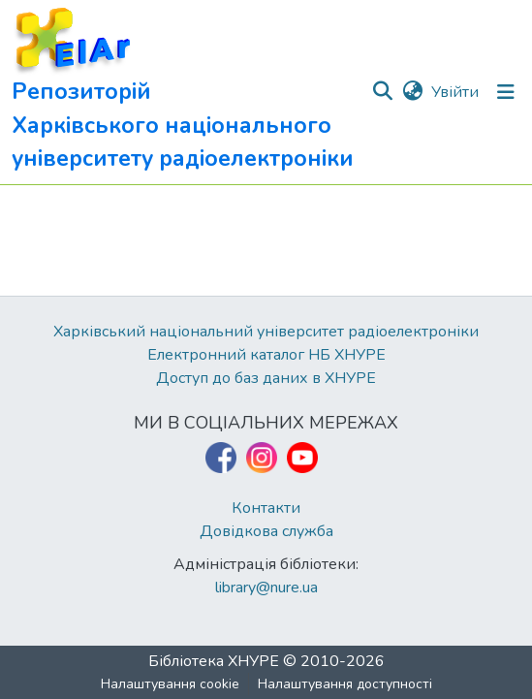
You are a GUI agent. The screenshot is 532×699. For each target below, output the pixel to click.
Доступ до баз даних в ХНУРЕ (266, 378)
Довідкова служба (266, 531)
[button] (191, 92)
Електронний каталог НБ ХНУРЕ (266, 354)
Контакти (266, 508)
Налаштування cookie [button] (170, 684)
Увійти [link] (455, 92)
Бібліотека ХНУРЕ (213, 661)
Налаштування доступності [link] (345, 684)
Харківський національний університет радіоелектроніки (266, 331)
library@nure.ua (266, 587)
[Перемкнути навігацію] (505, 92)
